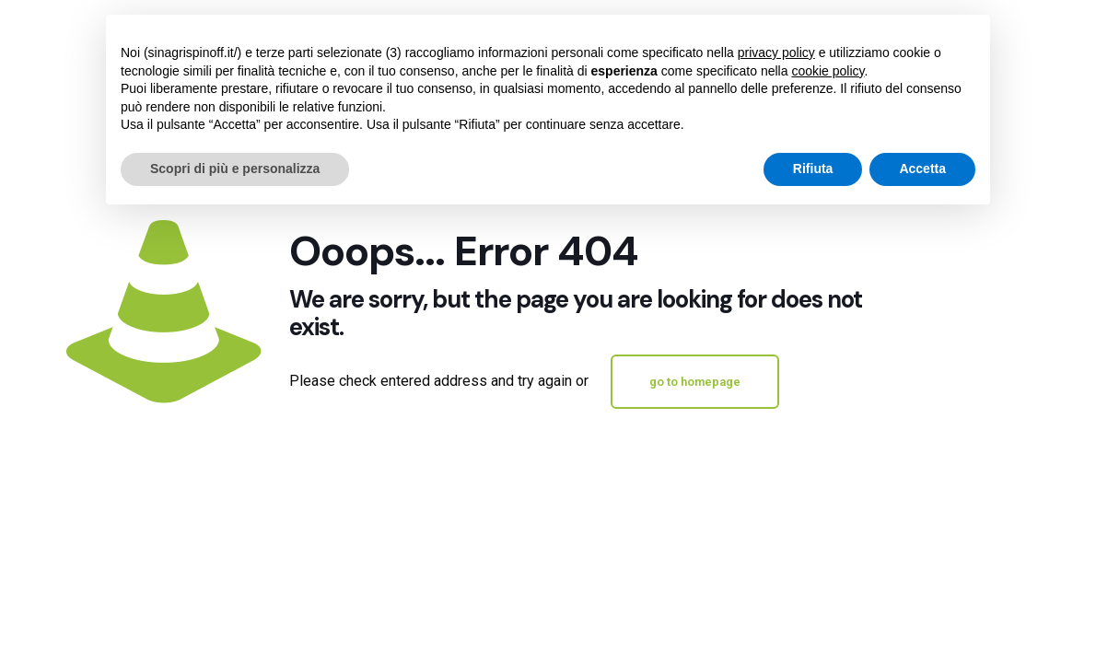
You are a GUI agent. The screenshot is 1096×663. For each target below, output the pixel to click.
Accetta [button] (922, 168)
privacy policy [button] (776, 52)
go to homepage (694, 382)
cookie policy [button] (827, 71)
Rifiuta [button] (813, 168)
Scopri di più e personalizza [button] (235, 168)
